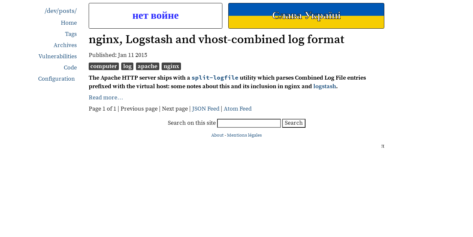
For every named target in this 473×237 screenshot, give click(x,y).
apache (147, 66)
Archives (65, 45)
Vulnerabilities (57, 56)
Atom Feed (238, 109)
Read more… (106, 97)
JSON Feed (205, 109)
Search (294, 123)
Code (70, 67)
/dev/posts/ (61, 11)
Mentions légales (244, 135)
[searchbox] (249, 123)
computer (103, 66)
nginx (171, 66)
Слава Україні (306, 15)
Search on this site (225, 123)
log (127, 66)
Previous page (140, 109)
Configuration (56, 79)
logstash (324, 86)
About (217, 135)
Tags (71, 34)
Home (69, 23)
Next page (175, 109)
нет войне (155, 15)
